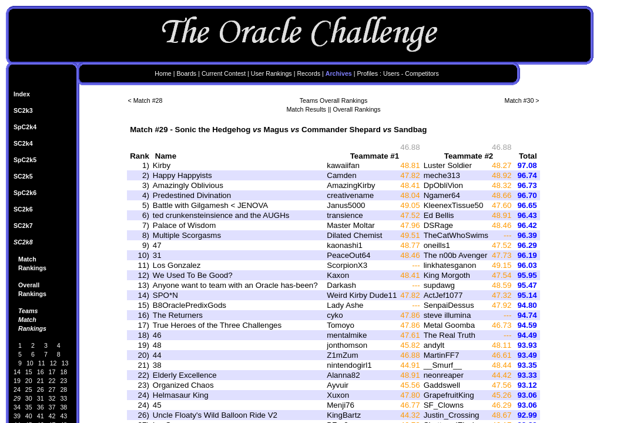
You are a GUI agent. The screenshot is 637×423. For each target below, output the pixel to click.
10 (29, 363)
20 (28, 380)
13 (65, 363)
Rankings (32, 267)
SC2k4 (23, 143)
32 (52, 398)
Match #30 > (522, 100)
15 (28, 371)
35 (28, 407)
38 (63, 407)
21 (40, 380)
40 (28, 415)
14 (17, 371)
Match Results (306, 109)
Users (391, 73)
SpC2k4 (25, 126)
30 (28, 398)
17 (52, 371)
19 (17, 380)
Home (163, 73)
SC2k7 (23, 225)
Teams (28, 310)
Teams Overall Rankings (334, 100)
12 (53, 363)
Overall (28, 284)
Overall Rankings (356, 109)
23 (63, 380)
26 (40, 389)
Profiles (367, 73)
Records (308, 73)
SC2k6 (23, 209)
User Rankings (271, 73)
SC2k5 (23, 176)
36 (40, 407)
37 (52, 407)
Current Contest (224, 73)
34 (17, 407)
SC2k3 (23, 110)
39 (17, 415)
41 (40, 415)
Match (27, 259)
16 (40, 371)
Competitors (421, 73)
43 (63, 415)
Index (22, 94)
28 (63, 389)
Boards (186, 73)
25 (28, 389)
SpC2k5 (25, 159)
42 (52, 415)
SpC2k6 (25, 192)
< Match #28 (145, 100)
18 (63, 371)
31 (40, 398)
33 (63, 398)
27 (52, 389)
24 (17, 389)
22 (52, 380)
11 (41, 363)
